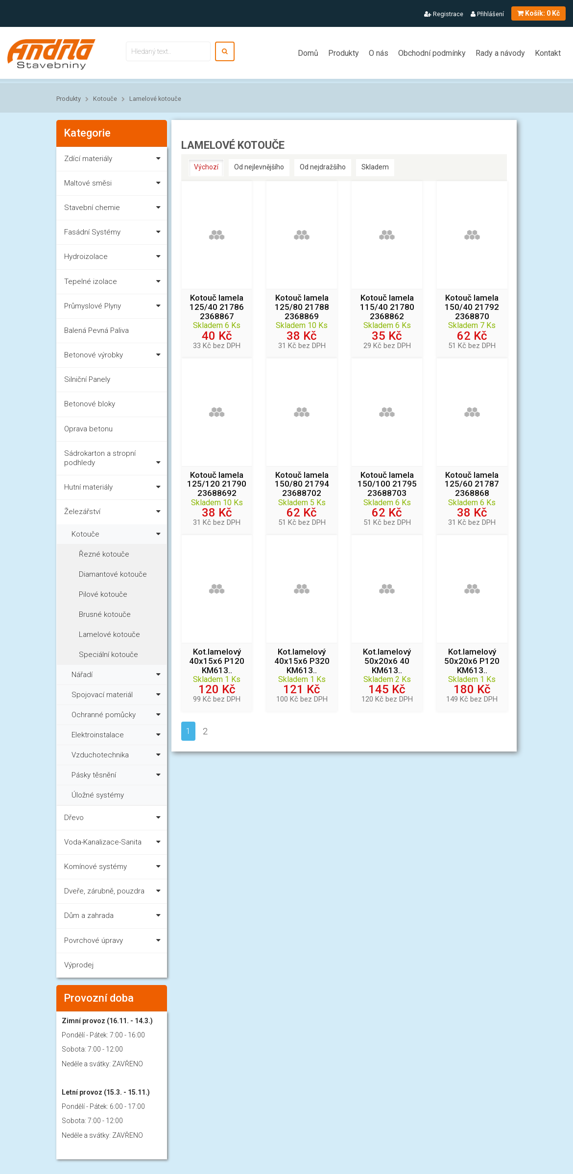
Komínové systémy (114, 868)
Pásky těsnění (118, 774)
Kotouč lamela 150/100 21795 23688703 (387, 484)
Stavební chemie (114, 209)
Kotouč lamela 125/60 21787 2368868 (472, 484)
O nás (378, 53)
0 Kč (538, 13)
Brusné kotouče (105, 614)
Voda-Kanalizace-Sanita (114, 844)
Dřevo (114, 819)
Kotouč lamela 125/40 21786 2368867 (217, 307)
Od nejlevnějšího (259, 167)
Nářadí (118, 673)
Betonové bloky (89, 403)
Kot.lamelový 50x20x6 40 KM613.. (387, 661)
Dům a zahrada (114, 917)
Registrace (443, 14)
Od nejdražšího (323, 167)
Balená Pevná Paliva (96, 330)
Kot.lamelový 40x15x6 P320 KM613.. (302, 661)
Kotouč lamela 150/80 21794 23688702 (302, 484)
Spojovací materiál (118, 693)
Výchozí (206, 167)
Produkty (343, 53)
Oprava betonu (88, 428)
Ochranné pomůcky (118, 713)
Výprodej (79, 965)
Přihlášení (487, 14)
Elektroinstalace (118, 734)
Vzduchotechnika (118, 754)
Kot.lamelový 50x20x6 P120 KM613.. (472, 661)
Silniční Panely (87, 379)
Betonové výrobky (114, 357)
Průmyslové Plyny (114, 308)
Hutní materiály (114, 489)
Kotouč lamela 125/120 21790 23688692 (216, 484)
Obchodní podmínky (432, 53)
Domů (308, 53)
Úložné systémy (98, 795)
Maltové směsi (114, 185)
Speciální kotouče (108, 654)
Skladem (375, 167)
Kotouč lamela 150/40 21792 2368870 (472, 307)
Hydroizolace (114, 258)
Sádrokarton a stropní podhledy (114, 459)
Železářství (114, 513)
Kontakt (548, 53)
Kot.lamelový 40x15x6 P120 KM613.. (216, 661)
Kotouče (105, 98)
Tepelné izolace (114, 283)
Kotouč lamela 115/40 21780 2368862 (387, 307)
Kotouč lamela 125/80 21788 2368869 (302, 307)
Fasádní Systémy (114, 234)
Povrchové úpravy (114, 942)
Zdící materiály (114, 160)
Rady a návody (500, 53)
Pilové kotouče (103, 594)
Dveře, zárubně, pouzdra (114, 893)
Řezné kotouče (104, 554)
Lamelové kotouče (155, 98)
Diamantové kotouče (113, 574)
